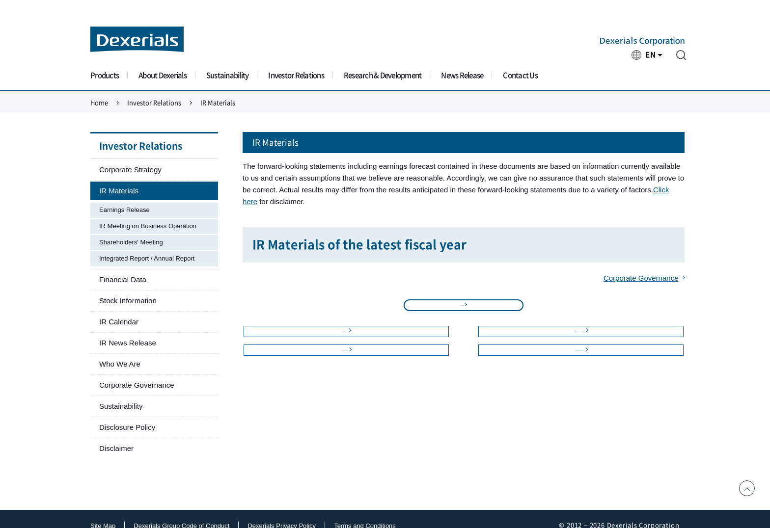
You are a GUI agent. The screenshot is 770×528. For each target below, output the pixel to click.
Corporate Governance (641, 278)
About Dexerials (162, 75)
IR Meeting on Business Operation (147, 226)
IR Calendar (118, 321)
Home (99, 103)
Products (104, 75)
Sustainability (227, 75)
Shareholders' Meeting (131, 242)
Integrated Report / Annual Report (146, 258)
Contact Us (520, 75)
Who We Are (119, 364)
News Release (462, 75)
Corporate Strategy (130, 169)
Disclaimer (116, 448)
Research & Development (383, 75)
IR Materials (118, 190)
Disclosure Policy (127, 427)
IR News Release (127, 343)
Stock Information (128, 300)
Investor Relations (296, 75)
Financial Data (122, 279)
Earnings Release (124, 209)
